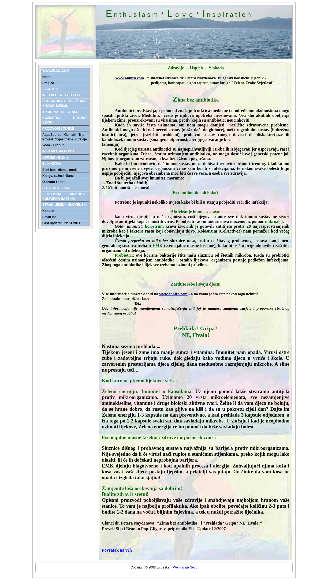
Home (46, 77)
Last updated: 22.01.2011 (61, 223)
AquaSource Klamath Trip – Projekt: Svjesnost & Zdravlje (65, 137)
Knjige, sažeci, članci (58, 176)
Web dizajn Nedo (185, 567)
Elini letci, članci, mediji (60, 170)
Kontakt (48, 211)
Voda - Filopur (53, 145)
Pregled (48, 83)
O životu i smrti (54, 182)
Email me (49, 217)
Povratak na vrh (117, 550)
